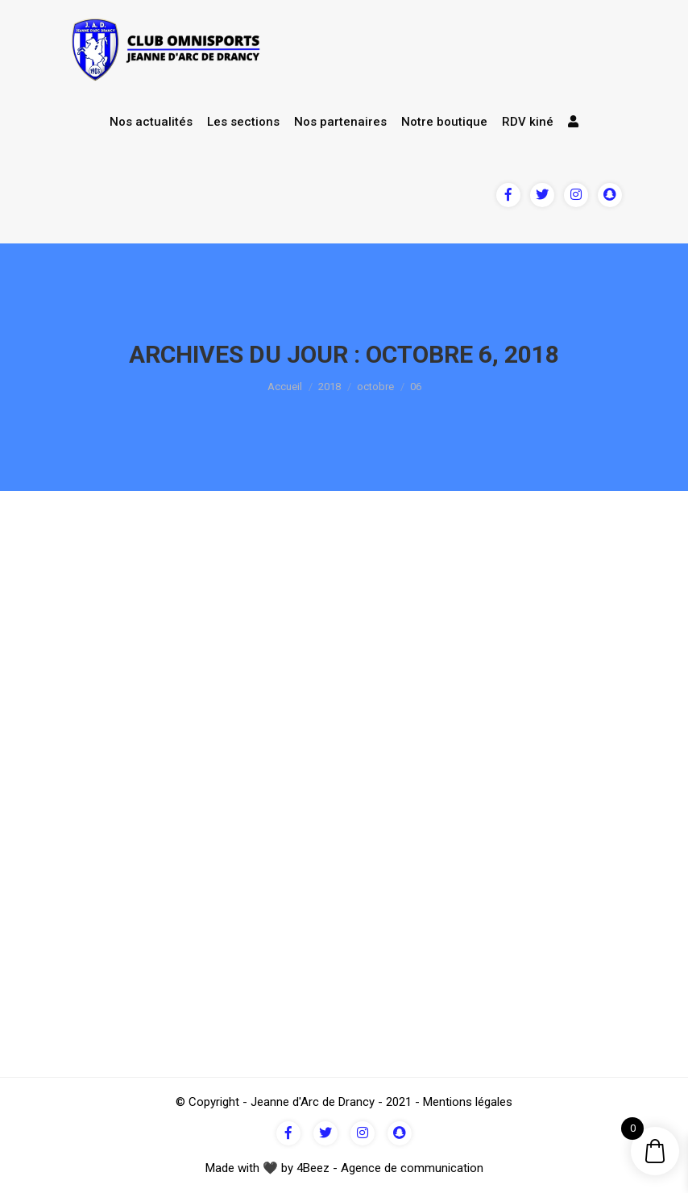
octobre (375, 386)
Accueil (284, 386)
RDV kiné (527, 121)
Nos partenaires (340, 121)
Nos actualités (151, 121)
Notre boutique (444, 121)
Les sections (243, 121)
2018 (329, 386)
